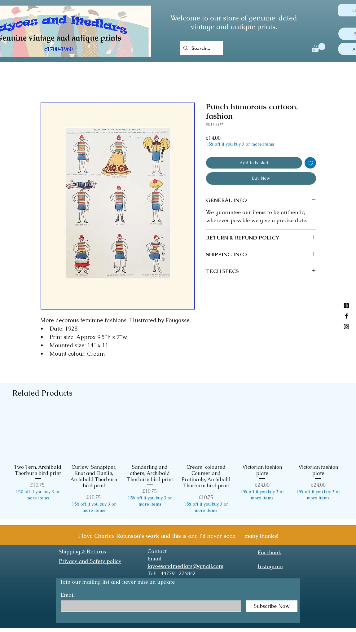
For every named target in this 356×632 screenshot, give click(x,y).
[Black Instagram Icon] (346, 326)
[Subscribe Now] (271, 606)
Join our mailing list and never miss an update (118, 581)
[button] (318, 47)
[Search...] (200, 48)
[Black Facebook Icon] (346, 316)
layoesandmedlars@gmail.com (185, 566)
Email (68, 595)
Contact (157, 551)
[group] (178, 461)
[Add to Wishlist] (310, 163)
